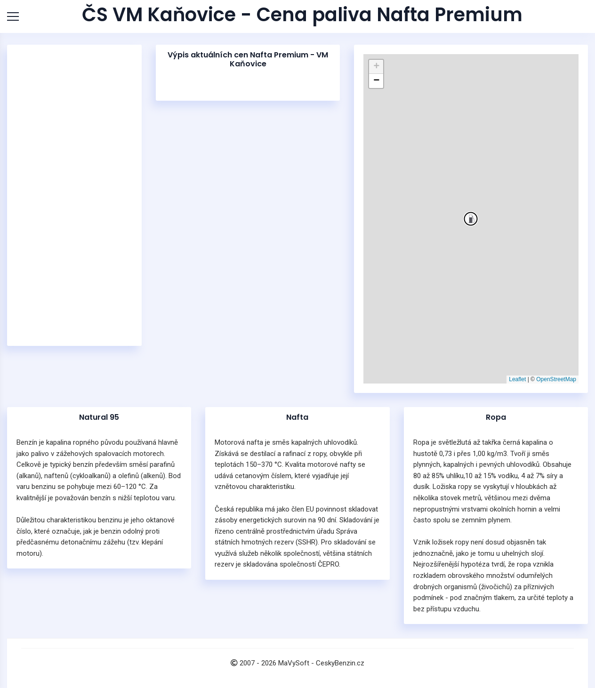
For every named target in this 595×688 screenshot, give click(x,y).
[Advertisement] (74, 195)
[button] (470, 218)
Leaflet (517, 379)
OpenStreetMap (556, 379)
